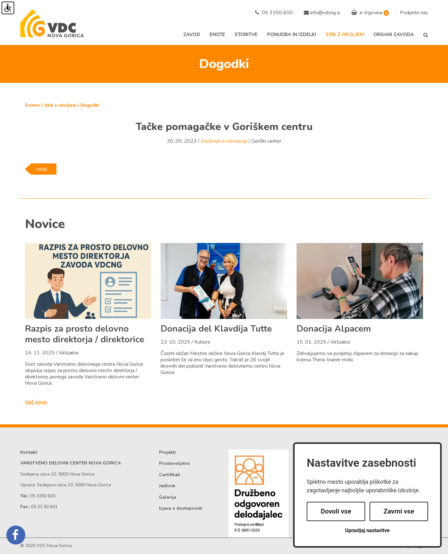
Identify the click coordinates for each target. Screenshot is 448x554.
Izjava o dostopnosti (180, 508)
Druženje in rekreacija (224, 141)
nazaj (41, 168)
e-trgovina (366, 12)
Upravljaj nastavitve (367, 530)
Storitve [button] (246, 34)
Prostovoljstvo (174, 463)
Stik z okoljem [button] (345, 34)
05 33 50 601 (44, 507)
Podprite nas (414, 12)
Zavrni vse (399, 511)
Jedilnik (167, 486)
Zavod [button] (191, 34)
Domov (32, 105)
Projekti (167, 452)
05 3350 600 (274, 12)
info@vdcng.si (325, 12)
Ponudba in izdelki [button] (291, 34)
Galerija (167, 497)
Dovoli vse (336, 511)
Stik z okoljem (60, 105)
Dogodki (89, 105)
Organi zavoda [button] (393, 34)
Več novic (36, 402)
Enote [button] (217, 34)
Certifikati (169, 475)
